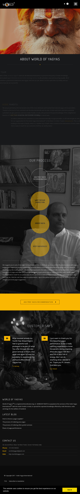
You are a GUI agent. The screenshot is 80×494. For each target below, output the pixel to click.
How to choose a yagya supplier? (12, 419)
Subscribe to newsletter (16, 481)
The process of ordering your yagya (13, 422)
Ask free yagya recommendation (38, 302)
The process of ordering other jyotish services (17, 425)
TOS (5, 481)
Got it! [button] (70, 490)
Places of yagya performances (12, 428)
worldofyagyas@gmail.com (17, 451)
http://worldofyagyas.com (16, 454)
